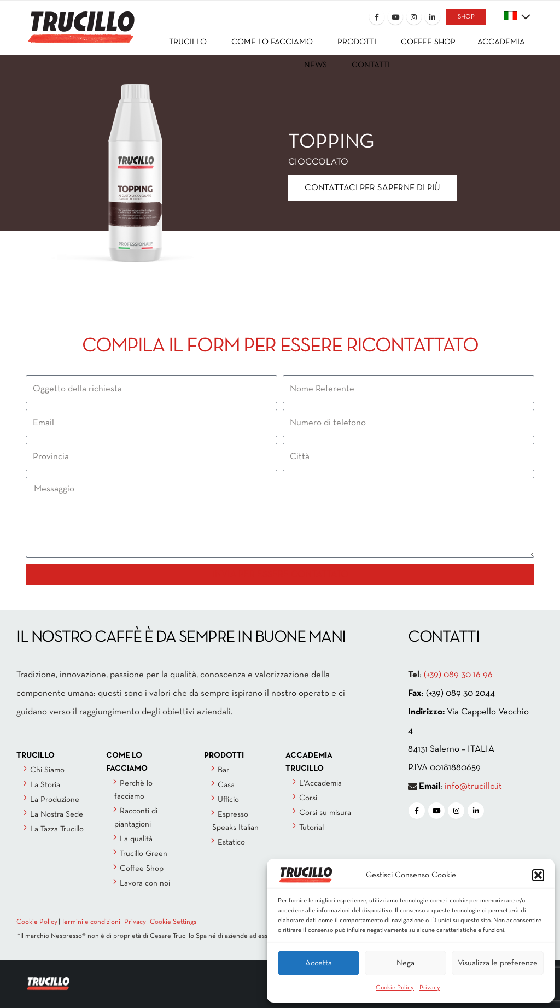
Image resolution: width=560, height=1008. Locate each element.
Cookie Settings (173, 922)
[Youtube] (395, 17)
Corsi (308, 798)
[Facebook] (376, 17)
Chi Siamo (47, 770)
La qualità (136, 839)
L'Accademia (320, 783)
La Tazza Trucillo (57, 829)
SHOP (466, 17)
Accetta (318, 963)
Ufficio (228, 800)
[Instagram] (414, 17)
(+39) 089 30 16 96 (458, 675)
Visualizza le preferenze (498, 963)
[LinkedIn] (432, 17)
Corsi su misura (325, 813)
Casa (226, 785)
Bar (223, 770)
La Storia (45, 785)
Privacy (429, 988)
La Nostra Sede (56, 814)
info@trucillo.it (473, 786)
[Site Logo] (72, 19)
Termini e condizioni (90, 922)
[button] (538, 875)
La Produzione (54, 800)
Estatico (231, 842)
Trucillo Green (143, 854)
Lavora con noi (145, 883)
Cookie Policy (395, 988)
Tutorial (311, 827)
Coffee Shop (142, 868)
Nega (405, 963)
